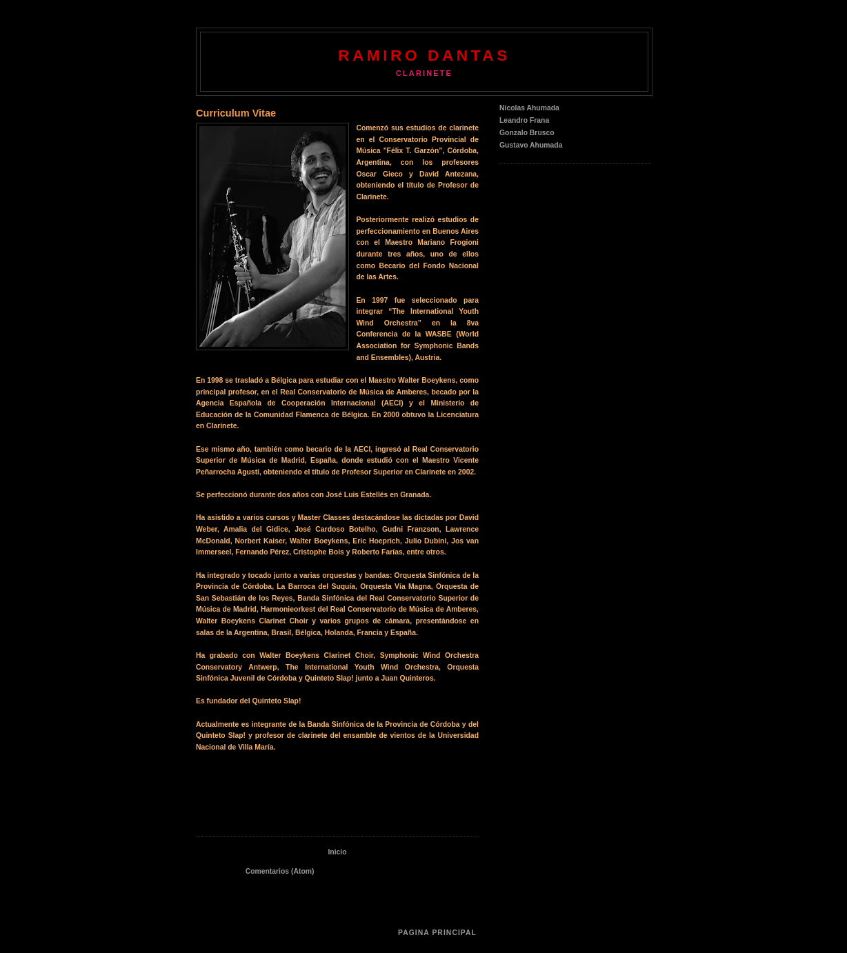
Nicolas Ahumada (529, 108)
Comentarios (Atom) (280, 871)
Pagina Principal (437, 932)
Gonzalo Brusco (527, 133)
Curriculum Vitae (236, 113)
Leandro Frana (524, 120)
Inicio (337, 852)
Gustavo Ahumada (530, 145)
